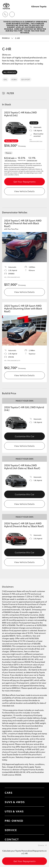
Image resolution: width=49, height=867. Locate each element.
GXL (5, 79)
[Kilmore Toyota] (6, 6)
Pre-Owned (14, 820)
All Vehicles (10, 72)
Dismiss (41, 845)
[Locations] (12, 14)
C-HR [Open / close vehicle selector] (11, 38)
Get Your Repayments (24, 181)
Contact (12, 839)
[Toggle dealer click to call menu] (5, 14)
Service (11, 830)
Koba (14, 79)
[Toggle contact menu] (39, 820)
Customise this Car (24, 436)
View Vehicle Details (24, 191)
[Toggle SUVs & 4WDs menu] (39, 801)
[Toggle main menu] (43, 14)
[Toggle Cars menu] (39, 792)
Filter (10, 93)
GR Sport (25, 79)
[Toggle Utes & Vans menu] (39, 811)
